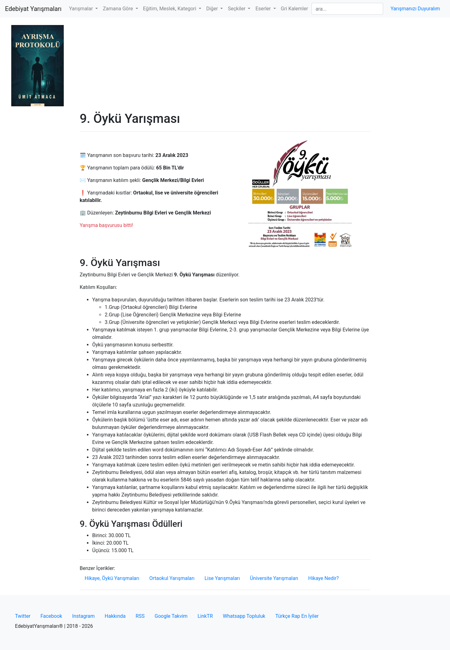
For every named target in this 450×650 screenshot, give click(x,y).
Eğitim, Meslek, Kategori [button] (170, 9)
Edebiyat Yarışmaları (33, 9)
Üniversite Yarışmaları (274, 578)
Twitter (22, 616)
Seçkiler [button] (237, 9)
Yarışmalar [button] (81, 9)
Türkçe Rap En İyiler (297, 616)
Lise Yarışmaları (222, 578)
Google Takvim (171, 616)
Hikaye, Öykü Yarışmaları (112, 578)
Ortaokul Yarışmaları (172, 578)
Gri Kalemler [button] (294, 9)
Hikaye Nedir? (323, 578)
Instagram (83, 616)
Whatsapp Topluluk (244, 616)
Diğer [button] (212, 9)
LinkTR (205, 616)
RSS (140, 616)
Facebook (51, 616)
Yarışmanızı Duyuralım (415, 9)
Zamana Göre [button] (118, 9)
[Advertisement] (225, 64)
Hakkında (115, 616)
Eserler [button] (263, 9)
